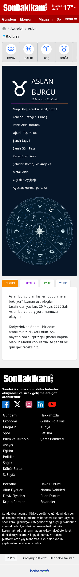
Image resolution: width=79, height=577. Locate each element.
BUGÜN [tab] (10, 283)
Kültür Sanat (13, 468)
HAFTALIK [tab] (29, 283)
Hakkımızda (49, 415)
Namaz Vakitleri (52, 490)
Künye (45, 427)
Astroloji (15, 28)
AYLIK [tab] (47, 283)
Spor (6, 433)
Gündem (9, 19)
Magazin (46, 19)
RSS (11, 558)
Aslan (30, 28)
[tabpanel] (39, 323)
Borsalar (9, 484)
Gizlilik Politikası (53, 421)
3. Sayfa (9, 474)
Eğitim (8, 450)
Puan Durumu (51, 495)
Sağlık (7, 462)
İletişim (46, 433)
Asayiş (8, 445)
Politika (9, 456)
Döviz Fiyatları (14, 495)
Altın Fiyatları (13, 490)
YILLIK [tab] (63, 283)
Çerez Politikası (52, 439)
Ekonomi (27, 19)
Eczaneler (48, 501)
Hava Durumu (51, 484)
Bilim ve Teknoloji (16, 439)
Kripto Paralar (14, 501)
